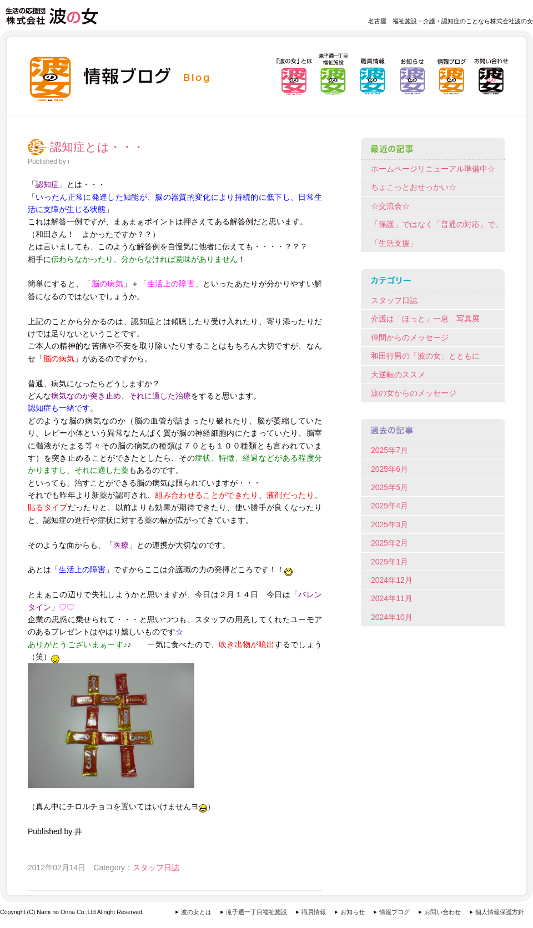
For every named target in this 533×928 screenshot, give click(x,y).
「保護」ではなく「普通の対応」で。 (437, 224)
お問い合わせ (442, 912)
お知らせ (352, 912)
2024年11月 (392, 598)
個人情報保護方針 (499, 912)
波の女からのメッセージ (413, 393)
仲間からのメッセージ (410, 337)
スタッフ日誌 (156, 867)
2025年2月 (389, 542)
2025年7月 (389, 450)
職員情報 (313, 912)
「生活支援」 (394, 243)
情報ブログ (394, 912)
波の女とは (196, 912)
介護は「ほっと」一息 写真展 (425, 318)
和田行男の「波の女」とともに (425, 355)
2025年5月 (389, 487)
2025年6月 (389, 469)
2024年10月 (392, 617)
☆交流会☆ (390, 205)
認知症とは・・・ (97, 147)
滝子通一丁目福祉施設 (256, 912)
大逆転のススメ (398, 374)
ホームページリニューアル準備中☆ (433, 168)
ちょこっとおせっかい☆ (413, 187)
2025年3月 (389, 524)
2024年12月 (392, 580)
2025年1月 (389, 561)
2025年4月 (389, 505)
